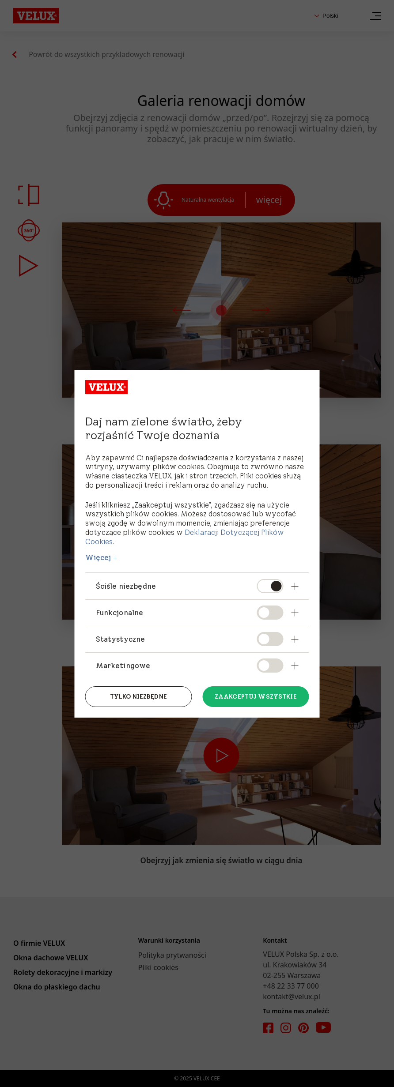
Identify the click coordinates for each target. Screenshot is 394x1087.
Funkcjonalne (120, 612)
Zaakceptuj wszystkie (256, 696)
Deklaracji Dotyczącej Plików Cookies (184, 537)
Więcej (98, 557)
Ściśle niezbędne (126, 586)
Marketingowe (123, 665)
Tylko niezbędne (138, 696)
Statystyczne (120, 639)
